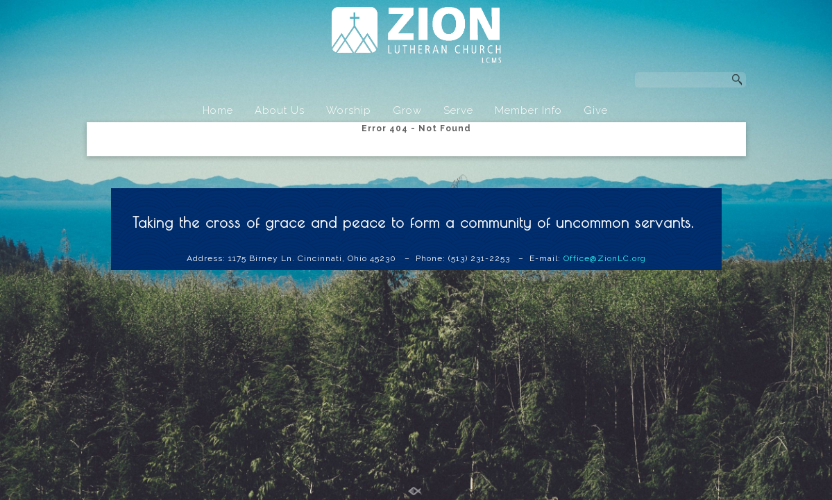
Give (596, 110)
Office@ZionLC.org (604, 258)
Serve (458, 110)
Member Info (528, 110)
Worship (348, 110)
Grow (407, 110)
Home (218, 110)
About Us (280, 110)
